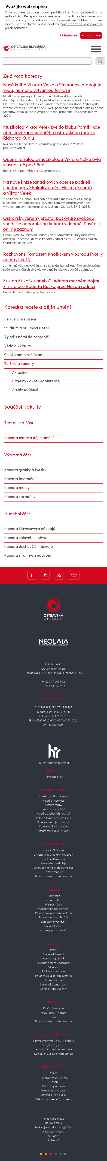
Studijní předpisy (53, 980)
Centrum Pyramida (53, 859)
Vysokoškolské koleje (53, 863)
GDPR (53, 1073)
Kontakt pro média (53, 1118)
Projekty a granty (53, 1045)
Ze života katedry (19, 364)
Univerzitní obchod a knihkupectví (53, 854)
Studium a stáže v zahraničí (53, 963)
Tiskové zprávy (53, 1123)
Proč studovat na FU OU (53, 917)
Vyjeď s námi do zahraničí (27, 337)
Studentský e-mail (53, 954)
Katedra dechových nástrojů (28, 547)
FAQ (53, 1017)
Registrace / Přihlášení (53, 1012)
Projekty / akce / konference (36, 381)
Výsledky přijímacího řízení (53, 908)
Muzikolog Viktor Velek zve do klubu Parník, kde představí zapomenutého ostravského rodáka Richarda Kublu (51, 133)
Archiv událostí (25, 390)
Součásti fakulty (22, 407)
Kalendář (53, 1140)
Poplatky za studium (53, 971)
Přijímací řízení (53, 904)
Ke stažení (54, 1136)
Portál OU (53, 949)
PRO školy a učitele (53, 1086)
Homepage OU (53, 776)
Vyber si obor (53, 900)
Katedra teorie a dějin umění (37, 307)
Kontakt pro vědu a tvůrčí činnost (53, 1053)
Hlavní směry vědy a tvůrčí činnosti (53, 1040)
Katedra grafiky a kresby (25, 470)
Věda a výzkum (17, 346)
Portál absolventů (53, 1008)
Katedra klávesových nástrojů (29, 529)
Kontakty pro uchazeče (53, 930)
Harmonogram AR (53, 958)
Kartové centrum (53, 872)
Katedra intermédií (20, 479)
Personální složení (20, 319)
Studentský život (53, 926)
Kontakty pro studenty (53, 988)
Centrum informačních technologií (53, 867)
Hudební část (17, 514)
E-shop (53, 1081)
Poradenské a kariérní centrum (53, 876)
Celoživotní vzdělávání (23, 355)
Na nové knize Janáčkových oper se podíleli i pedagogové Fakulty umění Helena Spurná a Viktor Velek (47, 188)
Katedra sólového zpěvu (25, 538)
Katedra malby (17, 488)
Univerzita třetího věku (53, 1094)
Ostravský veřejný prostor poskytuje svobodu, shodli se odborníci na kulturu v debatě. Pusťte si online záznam (52, 224)
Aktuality (19, 373)
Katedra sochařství (20, 497)
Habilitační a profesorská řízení (53, 1049)
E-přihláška (53, 896)
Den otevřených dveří (53, 921)
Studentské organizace (53, 984)
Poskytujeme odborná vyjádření (53, 1127)
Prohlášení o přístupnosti (53, 1077)
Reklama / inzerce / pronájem (53, 1099)
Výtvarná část (17, 455)
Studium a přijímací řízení (26, 328)
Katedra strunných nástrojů (27, 556)
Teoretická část (18, 423)
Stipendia (53, 967)
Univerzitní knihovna (53, 850)
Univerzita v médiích (53, 1131)
